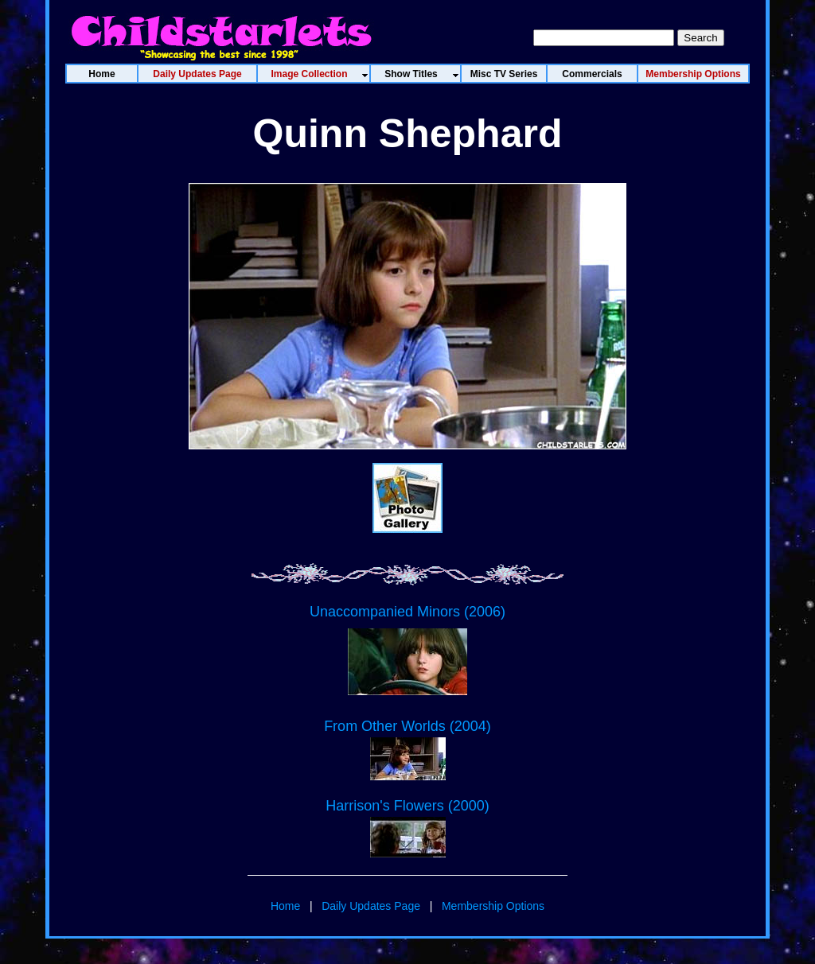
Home (285, 906)
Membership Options (493, 906)
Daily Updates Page (371, 906)
